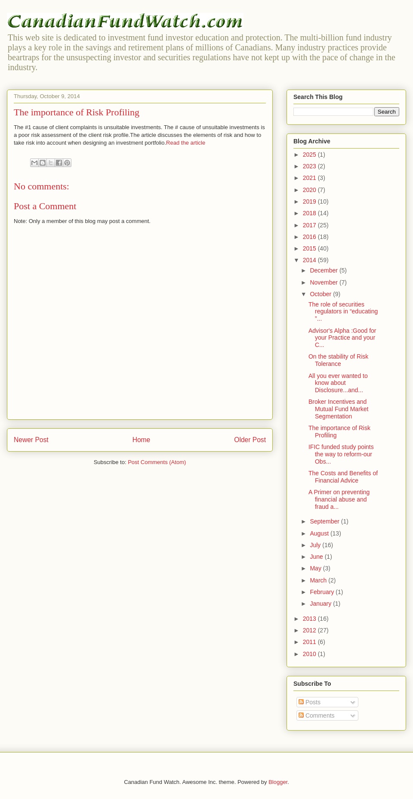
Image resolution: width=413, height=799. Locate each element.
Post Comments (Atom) (157, 462)
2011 (310, 641)
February (323, 591)
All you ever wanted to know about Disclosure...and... (338, 383)
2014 (310, 260)
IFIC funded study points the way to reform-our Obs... (341, 454)
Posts (310, 702)
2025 (310, 154)
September (325, 521)
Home (142, 439)
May (316, 568)
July (316, 545)
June (317, 556)
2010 (310, 653)
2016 (310, 236)
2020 (310, 189)
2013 (310, 618)
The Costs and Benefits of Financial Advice (343, 477)
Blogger (277, 782)
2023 (310, 166)
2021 (310, 177)
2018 (310, 213)
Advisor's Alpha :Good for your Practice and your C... (342, 338)
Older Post (250, 439)
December (324, 270)
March (319, 580)
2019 (310, 201)
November (324, 282)
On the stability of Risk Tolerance (338, 360)
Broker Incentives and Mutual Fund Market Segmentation (338, 409)
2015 (310, 248)
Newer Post (31, 439)
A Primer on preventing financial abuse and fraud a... (339, 499)
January (321, 603)
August (320, 533)
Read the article (185, 142)
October (321, 294)
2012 (310, 630)
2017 (310, 225)
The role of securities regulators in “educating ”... (343, 311)
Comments (317, 715)
